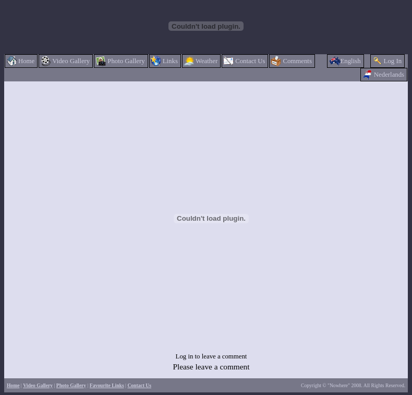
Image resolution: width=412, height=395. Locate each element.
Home (13, 385)
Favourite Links (107, 385)
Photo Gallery (71, 385)
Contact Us (139, 385)
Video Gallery (38, 385)
